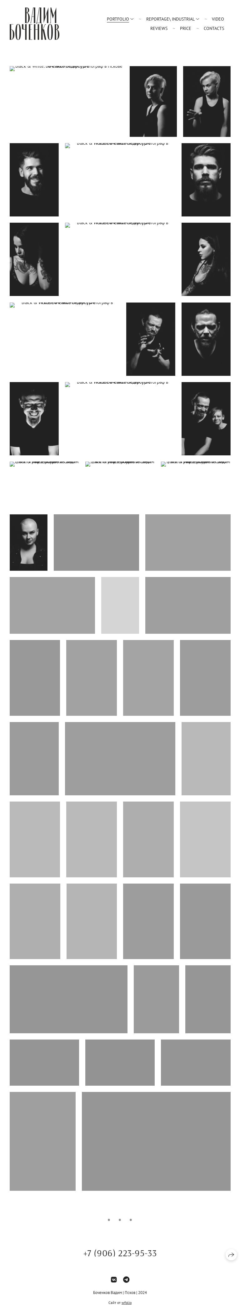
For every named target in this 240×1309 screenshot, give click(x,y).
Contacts (214, 28)
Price (185, 28)
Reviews (159, 28)
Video (218, 19)
